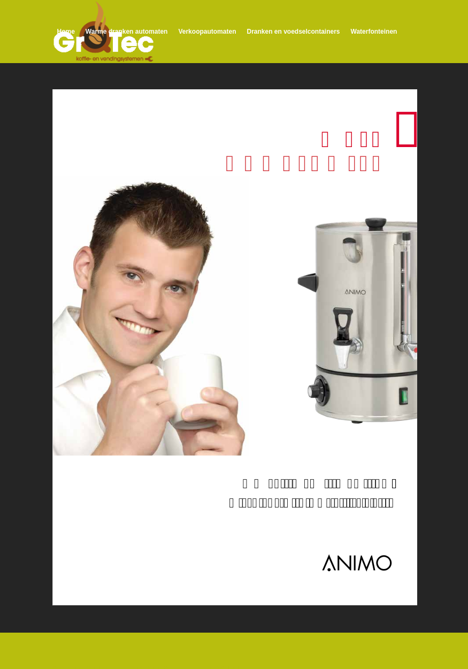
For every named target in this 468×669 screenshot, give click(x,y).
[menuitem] (66, 32)
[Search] (228, 94)
